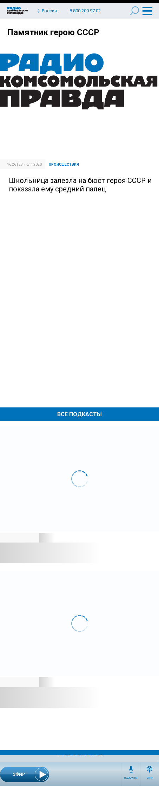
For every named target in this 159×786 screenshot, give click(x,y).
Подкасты (131, 778)
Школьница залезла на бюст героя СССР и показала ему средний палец (80, 184)
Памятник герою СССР (53, 32)
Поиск (134, 10)
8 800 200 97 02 (85, 10)
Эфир (149, 778)
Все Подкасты (79, 414)
